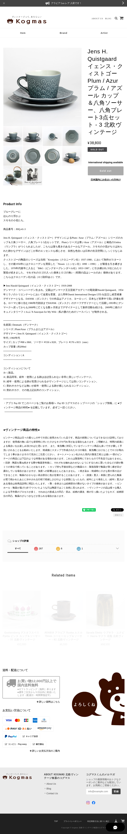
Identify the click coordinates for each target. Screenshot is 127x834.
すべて (18, 548)
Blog (108, 18)
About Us (97, 18)
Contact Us (52, 793)
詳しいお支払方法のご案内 (46, 751)
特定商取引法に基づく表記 (98, 821)
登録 (116, 791)
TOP (56, 821)
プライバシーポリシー (73, 821)
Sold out (106, 171)
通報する (118, 515)
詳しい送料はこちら (49, 702)
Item (23, 33)
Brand (63, 33)
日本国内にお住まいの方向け (106, 179)
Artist (104, 33)
